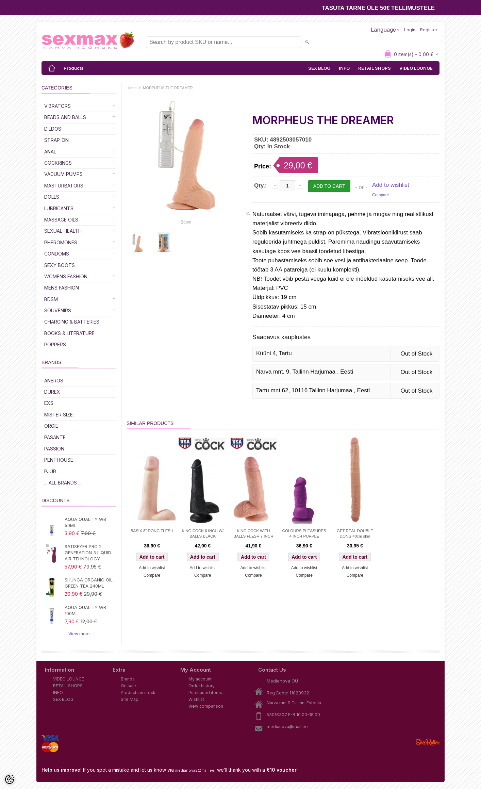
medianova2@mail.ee (194, 770)
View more (79, 633)
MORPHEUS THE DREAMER (168, 88)
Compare (380, 195)
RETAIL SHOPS (374, 68)
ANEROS (53, 380)
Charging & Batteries (71, 322)
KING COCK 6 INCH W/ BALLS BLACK (202, 533)
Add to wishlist (390, 185)
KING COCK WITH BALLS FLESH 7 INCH (253, 533)
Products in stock (138, 692)
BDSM (51, 299)
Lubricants (58, 208)
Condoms (56, 254)
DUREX (52, 392)
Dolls (51, 197)
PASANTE (55, 437)
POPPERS (55, 344)
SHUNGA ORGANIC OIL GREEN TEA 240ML (89, 583)
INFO (344, 68)
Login (409, 29)
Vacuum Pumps (63, 174)
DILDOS (52, 129)
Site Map (129, 699)
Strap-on (56, 140)
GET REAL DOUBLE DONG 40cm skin (355, 533)
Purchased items (205, 692)
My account (200, 678)
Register (428, 29)
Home (131, 88)
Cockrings (58, 163)
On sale (128, 685)
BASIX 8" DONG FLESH (152, 531)
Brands (128, 678)
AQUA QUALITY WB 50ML (85, 522)
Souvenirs (57, 310)
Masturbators (63, 185)
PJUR (50, 471)
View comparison (205, 706)
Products (74, 68)
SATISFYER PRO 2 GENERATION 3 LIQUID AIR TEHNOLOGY (88, 552)
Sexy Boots (59, 265)
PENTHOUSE (58, 460)
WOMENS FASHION (65, 276)
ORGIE (51, 426)
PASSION (54, 448)
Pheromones (60, 242)
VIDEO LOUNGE (416, 68)
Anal (50, 151)
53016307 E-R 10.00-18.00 (293, 714)
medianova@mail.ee (287, 726)
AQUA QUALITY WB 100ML (85, 610)
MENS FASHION (61, 288)
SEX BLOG (319, 68)
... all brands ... (62, 483)
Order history (201, 685)
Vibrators (57, 106)
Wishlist (196, 699)
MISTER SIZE (58, 414)
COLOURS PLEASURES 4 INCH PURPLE (304, 533)
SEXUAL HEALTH (63, 231)
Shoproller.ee (427, 742)
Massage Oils (61, 220)
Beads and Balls (65, 117)
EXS (48, 403)
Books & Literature (69, 333)
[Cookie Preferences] (9, 779)
